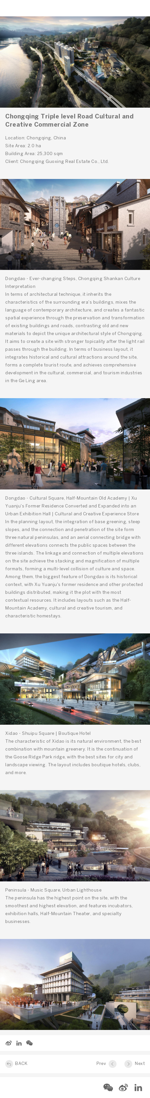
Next (140, 1064)
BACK (21, 1064)
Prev (101, 1064)
